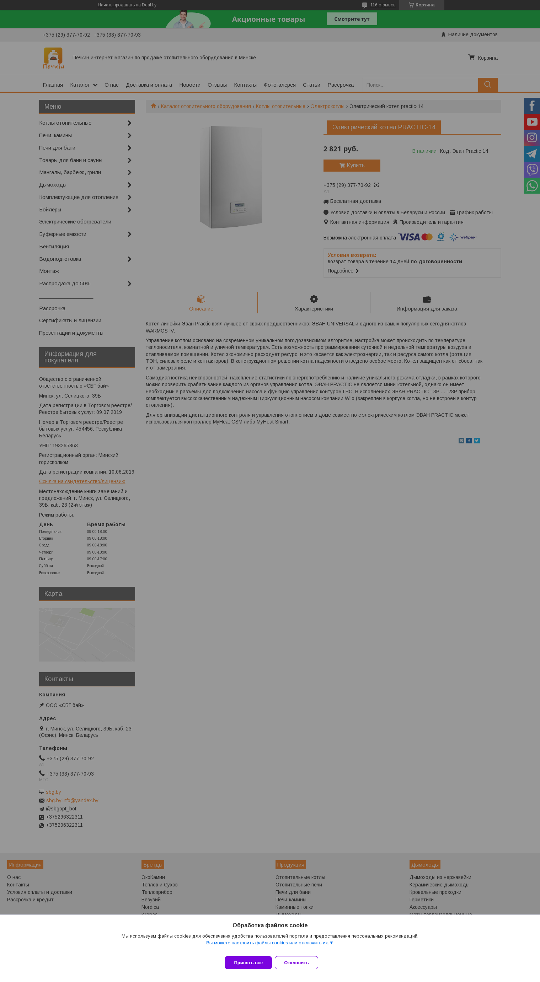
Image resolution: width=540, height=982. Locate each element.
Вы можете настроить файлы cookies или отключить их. (267, 947)
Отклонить (300, 962)
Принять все (248, 962)
